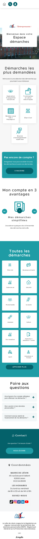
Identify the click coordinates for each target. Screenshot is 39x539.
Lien (19, 533)
